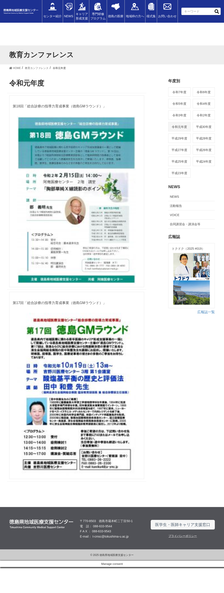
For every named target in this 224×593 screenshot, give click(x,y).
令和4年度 (204, 103)
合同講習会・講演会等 (185, 224)
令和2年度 (204, 115)
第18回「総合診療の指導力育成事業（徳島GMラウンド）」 (59, 106)
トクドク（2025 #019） (188, 248)
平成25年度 (179, 161)
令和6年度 (204, 92)
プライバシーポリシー (182, 562)
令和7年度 (179, 92)
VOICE (174, 215)
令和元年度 (179, 127)
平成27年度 (179, 150)
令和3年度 (179, 115)
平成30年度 (204, 127)
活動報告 (176, 206)
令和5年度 (179, 103)
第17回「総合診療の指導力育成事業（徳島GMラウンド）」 (59, 316)
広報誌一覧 (206, 316)
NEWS (174, 196)
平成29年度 (179, 138)
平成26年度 (204, 150)
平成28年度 (204, 138)
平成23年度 (179, 173)
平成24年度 (204, 161)
